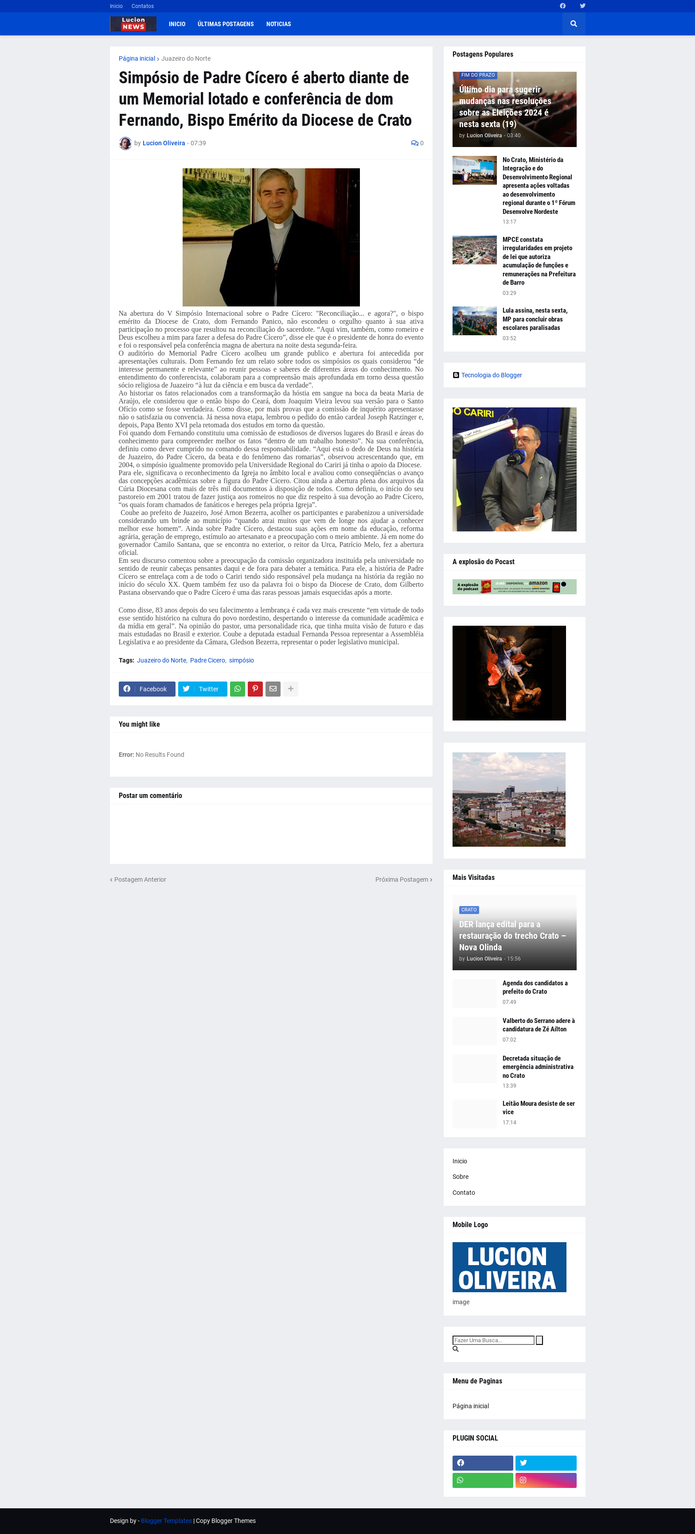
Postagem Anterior (140, 879)
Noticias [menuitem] (278, 23)
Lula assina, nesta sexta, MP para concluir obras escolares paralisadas (535, 319)
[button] (574, 23)
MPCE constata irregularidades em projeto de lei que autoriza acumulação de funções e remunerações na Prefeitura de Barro (539, 261)
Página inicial (137, 58)
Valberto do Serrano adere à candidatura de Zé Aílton (539, 1025)
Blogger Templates (166, 1520)
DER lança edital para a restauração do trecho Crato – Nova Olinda (512, 936)
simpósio (241, 660)
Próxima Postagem (401, 879)
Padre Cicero (207, 660)
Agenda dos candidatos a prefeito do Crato (535, 987)
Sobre (461, 1176)
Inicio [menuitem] (177, 23)
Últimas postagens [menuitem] (226, 23)
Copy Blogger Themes (226, 1520)
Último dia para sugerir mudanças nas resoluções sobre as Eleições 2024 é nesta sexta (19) (505, 106)
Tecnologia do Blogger (487, 375)
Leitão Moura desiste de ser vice (539, 1108)
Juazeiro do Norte (186, 58)
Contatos (143, 6)
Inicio (116, 6)
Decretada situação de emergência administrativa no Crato (538, 1067)
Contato (464, 1192)
